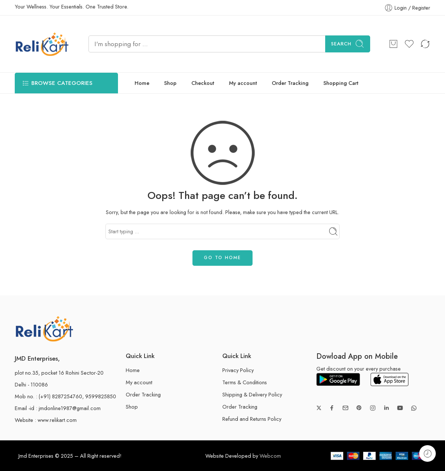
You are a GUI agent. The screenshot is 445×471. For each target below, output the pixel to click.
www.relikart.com (57, 420)
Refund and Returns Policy (251, 419)
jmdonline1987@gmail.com (70, 408)
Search (347, 43)
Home (142, 83)
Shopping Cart (340, 83)
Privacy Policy (238, 370)
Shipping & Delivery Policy (252, 394)
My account (243, 83)
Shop (170, 83)
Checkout (202, 83)
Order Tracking (290, 83)
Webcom (270, 456)
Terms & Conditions (244, 382)
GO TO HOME (222, 257)
